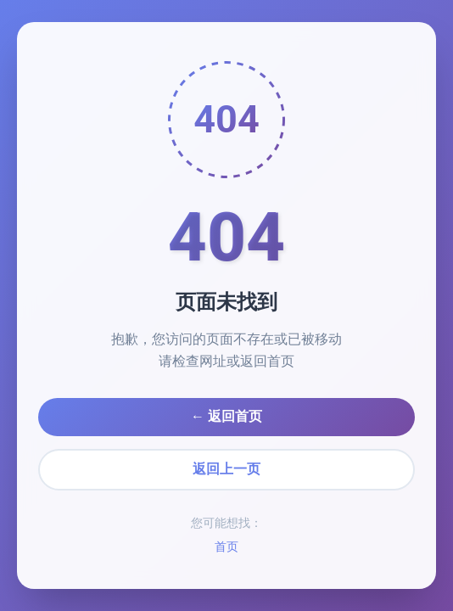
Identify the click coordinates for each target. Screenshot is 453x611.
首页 (226, 546)
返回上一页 (226, 469)
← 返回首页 (226, 416)
